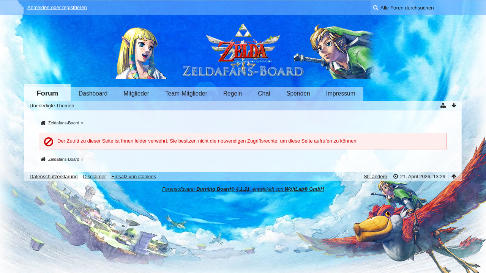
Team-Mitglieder (186, 93)
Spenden (298, 93)
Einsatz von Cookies (133, 176)
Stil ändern (375, 176)
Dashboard (93, 93)
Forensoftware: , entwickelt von (243, 189)
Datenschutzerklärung (53, 176)
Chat (264, 93)
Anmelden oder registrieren (57, 7)
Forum (47, 93)
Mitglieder (136, 93)
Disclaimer (94, 176)
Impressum (340, 93)
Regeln (232, 93)
